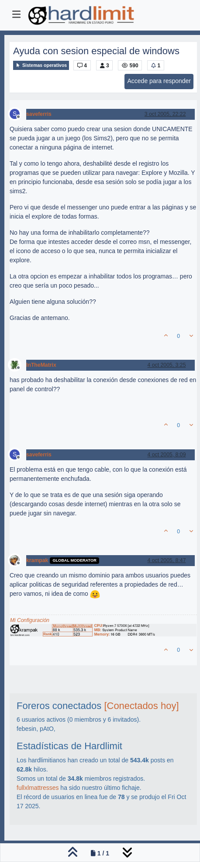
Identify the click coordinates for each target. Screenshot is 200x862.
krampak (37, 560)
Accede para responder (159, 80)
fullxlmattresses (38, 787)
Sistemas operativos (41, 65)
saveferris (39, 114)
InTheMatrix (41, 365)
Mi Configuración (29, 620)
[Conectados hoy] (141, 705)
